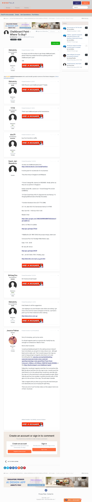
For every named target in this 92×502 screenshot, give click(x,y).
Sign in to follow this (42, 31)
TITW (13, 108)
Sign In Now (44, 449)
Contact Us (50, 494)
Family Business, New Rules (74, 63)
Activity (26, 7)
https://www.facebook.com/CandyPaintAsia (35, 166)
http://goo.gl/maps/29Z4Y (29, 250)
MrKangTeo (12, 275)
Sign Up (86, 3)
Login (77, 3)
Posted (28, 50)
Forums (17, 7)
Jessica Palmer (13, 330)
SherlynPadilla (72, 58)
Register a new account (20, 451)
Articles (8, 7)
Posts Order (55, 43)
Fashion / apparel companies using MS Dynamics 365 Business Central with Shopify (74, 36)
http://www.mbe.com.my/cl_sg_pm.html (33, 258)
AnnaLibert (71, 65)
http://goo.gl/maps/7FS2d (29, 228)
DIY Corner (31, 37)
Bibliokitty (14, 37)
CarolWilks (71, 29)
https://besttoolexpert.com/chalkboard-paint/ (37, 365)
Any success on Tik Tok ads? (74, 27)
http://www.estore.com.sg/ (29, 316)
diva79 (12, 135)
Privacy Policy (42, 494)
